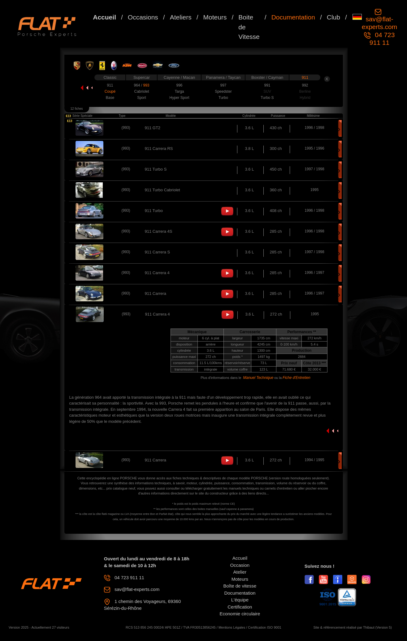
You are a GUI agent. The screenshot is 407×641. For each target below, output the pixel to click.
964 (137, 85)
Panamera (216, 77)
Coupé (110, 91)
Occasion (240, 565)
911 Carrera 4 (157, 272)
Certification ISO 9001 (264, 627)
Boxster (258, 77)
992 (305, 85)
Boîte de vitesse (240, 585)
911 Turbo (154, 210)
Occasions (143, 17)
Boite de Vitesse (249, 27)
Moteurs (215, 17)
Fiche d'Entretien (296, 378)
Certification (239, 606)
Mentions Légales (232, 627)
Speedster (223, 91)
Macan (189, 77)
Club (333, 17)
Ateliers (181, 17)
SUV (267, 91)
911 (305, 77)
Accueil (104, 17)
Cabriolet (141, 91)
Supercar (141, 77)
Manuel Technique (258, 378)
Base (110, 98)
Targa (179, 91)
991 (267, 85)
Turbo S (267, 98)
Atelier (240, 572)
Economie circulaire (239, 613)
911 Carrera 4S (158, 231)
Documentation (293, 17)
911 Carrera (155, 293)
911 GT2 (153, 127)
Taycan (234, 77)
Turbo (223, 98)
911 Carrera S (157, 252)
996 (179, 85)
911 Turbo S (156, 169)
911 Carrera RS (159, 148)
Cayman (275, 77)
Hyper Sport (179, 98)
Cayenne (172, 77)
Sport (141, 98)
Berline (305, 91)
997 (223, 85)
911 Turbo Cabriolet (162, 190)
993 (146, 85)
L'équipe (240, 599)
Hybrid (305, 98)
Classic (110, 77)
